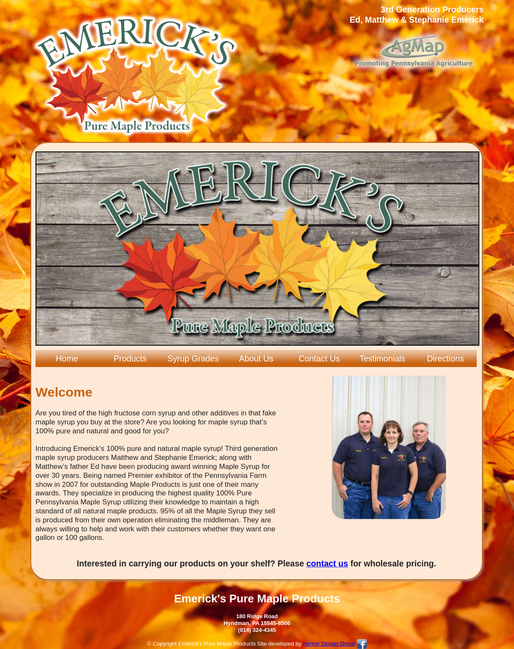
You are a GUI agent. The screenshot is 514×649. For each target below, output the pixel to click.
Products (129, 358)
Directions (445, 358)
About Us (256, 358)
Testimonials (382, 358)
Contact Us (319, 358)
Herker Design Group (329, 643)
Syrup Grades (193, 358)
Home (67, 358)
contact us (327, 563)
